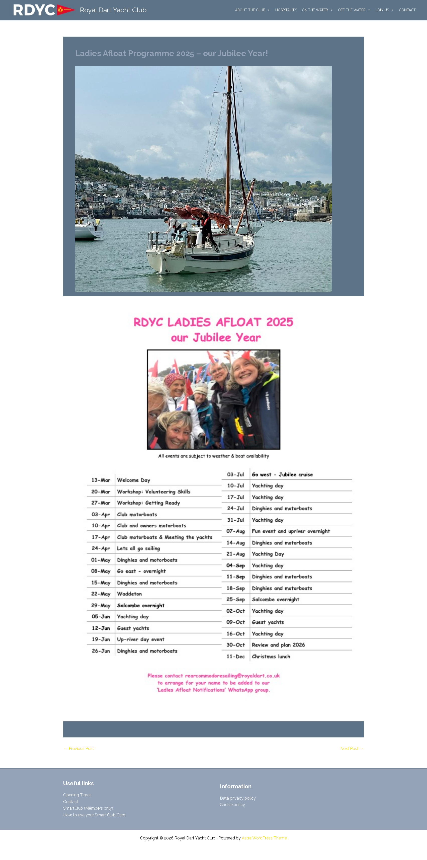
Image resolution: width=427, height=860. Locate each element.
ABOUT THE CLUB (252, 10)
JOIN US (385, 10)
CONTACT (407, 10)
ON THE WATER (317, 10)
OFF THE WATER (354, 10)
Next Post (352, 749)
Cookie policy (232, 804)
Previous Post (79, 749)
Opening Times (77, 795)
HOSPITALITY (286, 10)
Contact (70, 801)
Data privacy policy (238, 798)
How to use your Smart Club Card (94, 815)
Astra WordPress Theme (264, 838)
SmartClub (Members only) (88, 808)
